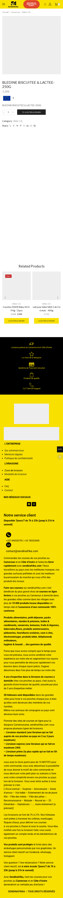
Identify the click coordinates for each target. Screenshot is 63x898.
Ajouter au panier (33, 112)
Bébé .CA (26, 12)
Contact (9, 490)
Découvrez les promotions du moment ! (31, 4)
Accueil (5, 12)
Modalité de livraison (16, 474)
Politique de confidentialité (19, 458)
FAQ (7, 486)
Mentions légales (14, 454)
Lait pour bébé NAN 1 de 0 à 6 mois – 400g (46, 309)
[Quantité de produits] (8, 112)
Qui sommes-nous (14, 450)
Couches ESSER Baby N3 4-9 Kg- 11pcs (16, 309)
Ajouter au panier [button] (16, 321)
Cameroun (15, 12)
